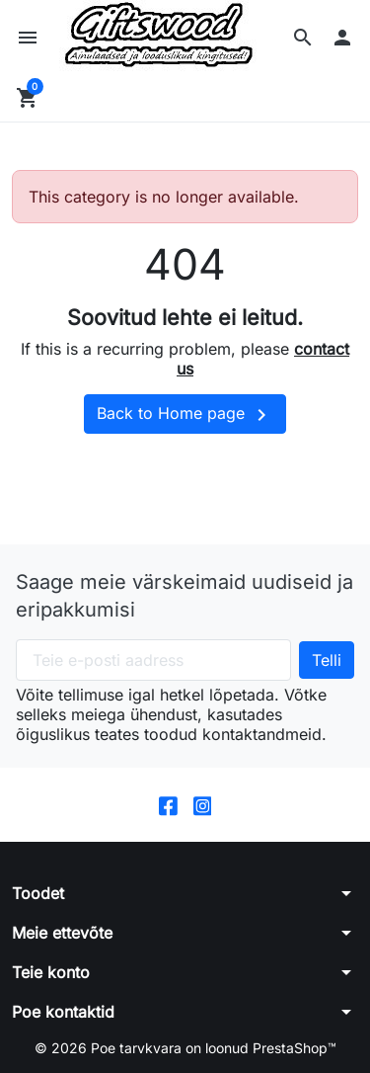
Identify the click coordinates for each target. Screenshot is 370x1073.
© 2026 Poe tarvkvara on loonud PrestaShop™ (185, 1047)
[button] (303, 37)
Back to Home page (185, 415)
